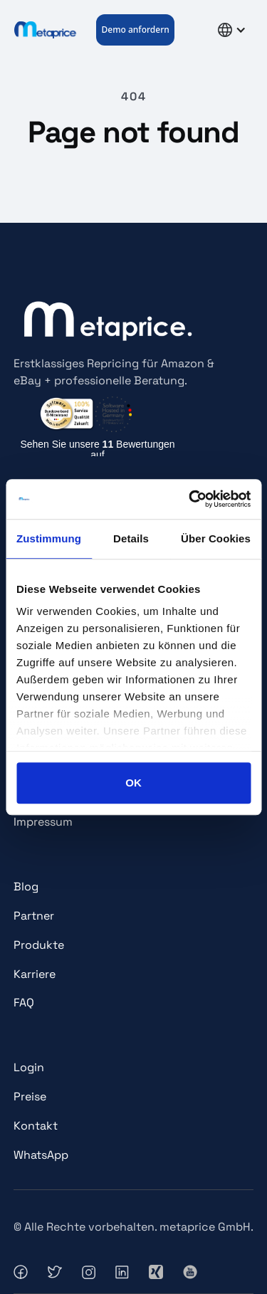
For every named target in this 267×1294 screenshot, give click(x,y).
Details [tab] (131, 538)
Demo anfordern (135, 29)
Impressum (43, 821)
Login (29, 1067)
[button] (196, 30)
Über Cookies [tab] (216, 538)
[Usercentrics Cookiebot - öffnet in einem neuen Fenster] (190, 499)
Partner (34, 915)
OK (133, 783)
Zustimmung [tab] (48, 538)
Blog (26, 886)
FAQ (24, 1002)
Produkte (39, 944)
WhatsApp (41, 1154)
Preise (30, 1096)
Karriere (35, 974)
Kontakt (36, 1125)
